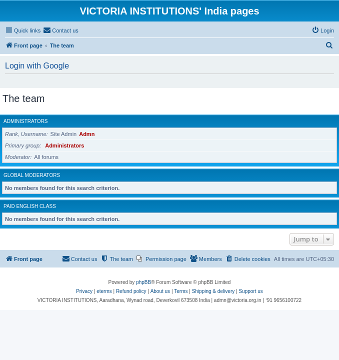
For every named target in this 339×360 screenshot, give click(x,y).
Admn (86, 134)
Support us (250, 291)
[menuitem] (60, 30)
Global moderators (32, 175)
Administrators (26, 121)
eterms (104, 291)
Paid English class (30, 206)
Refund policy (131, 291)
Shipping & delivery (213, 291)
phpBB (143, 282)
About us (160, 291)
